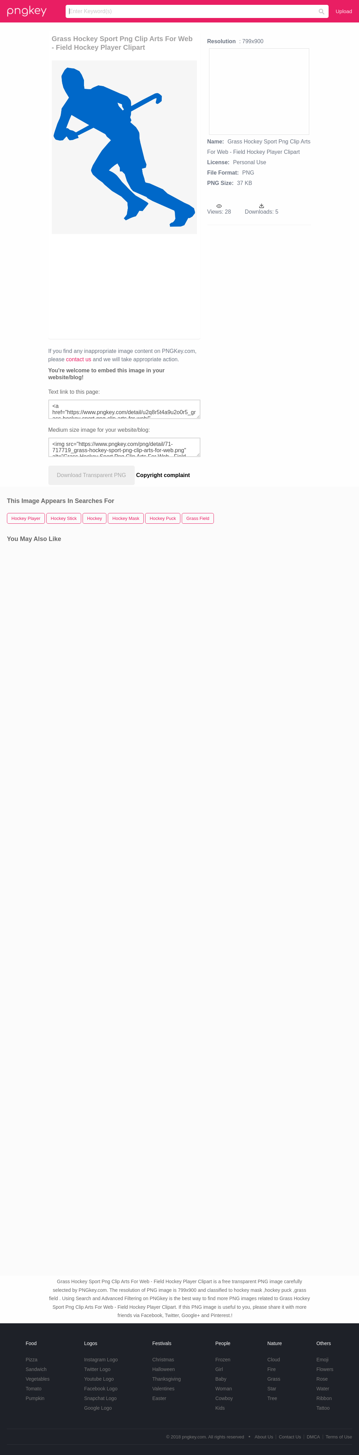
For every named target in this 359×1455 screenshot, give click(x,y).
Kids (220, 1408)
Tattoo (323, 1408)
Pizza (31, 1359)
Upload (344, 11)
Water (323, 1388)
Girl (219, 1369)
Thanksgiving (166, 1379)
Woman (223, 1388)
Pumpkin (35, 1398)
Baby (220, 1379)
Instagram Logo (100, 1359)
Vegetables (37, 1379)
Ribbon (324, 1398)
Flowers (325, 1369)
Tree (272, 1398)
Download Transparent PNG (91, 475)
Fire (271, 1369)
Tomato (33, 1388)
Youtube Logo (99, 1379)
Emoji (323, 1359)
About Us (264, 1436)
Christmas (163, 1359)
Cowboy (224, 1398)
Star (271, 1388)
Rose (322, 1379)
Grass (273, 1379)
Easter (159, 1398)
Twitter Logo (97, 1369)
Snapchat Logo (100, 1398)
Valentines (163, 1388)
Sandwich (36, 1369)
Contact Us (290, 1436)
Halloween (163, 1369)
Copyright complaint (163, 475)
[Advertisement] (124, 285)
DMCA (313, 1436)
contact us (78, 359)
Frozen (222, 1359)
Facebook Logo (100, 1388)
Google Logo (98, 1408)
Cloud (273, 1359)
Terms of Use (338, 1436)
